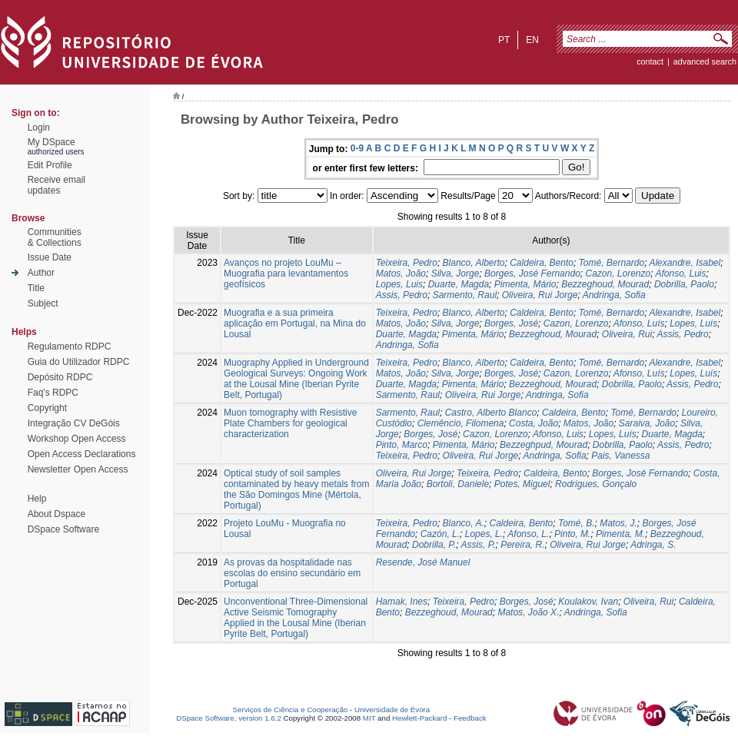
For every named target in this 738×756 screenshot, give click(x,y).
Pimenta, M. (620, 534)
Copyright (47, 408)
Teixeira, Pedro (406, 262)
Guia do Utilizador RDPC (79, 361)
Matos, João (401, 273)
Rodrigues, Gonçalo (596, 484)
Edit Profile (50, 165)
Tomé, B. (576, 523)
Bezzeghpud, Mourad (543, 444)
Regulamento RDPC (69, 346)
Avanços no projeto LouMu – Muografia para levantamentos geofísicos (286, 273)
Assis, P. (477, 544)
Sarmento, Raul (465, 295)
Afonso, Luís (639, 323)
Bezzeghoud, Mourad (605, 284)
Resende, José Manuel (423, 562)
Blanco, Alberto (474, 262)
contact (650, 61)
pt (504, 40)
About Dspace (56, 514)
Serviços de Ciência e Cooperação (290, 709)
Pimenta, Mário (525, 284)
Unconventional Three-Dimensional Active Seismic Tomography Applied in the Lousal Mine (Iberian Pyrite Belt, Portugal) (295, 617)
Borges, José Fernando (532, 273)
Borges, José (511, 323)
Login (39, 127)
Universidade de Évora (392, 709)
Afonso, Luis (680, 273)
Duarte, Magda (458, 284)
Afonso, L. (528, 534)
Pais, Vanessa (620, 455)
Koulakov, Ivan (588, 601)
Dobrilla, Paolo (684, 284)
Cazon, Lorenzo (617, 273)
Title (36, 288)
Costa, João (533, 423)
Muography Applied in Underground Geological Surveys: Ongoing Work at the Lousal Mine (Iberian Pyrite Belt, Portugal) (296, 378)
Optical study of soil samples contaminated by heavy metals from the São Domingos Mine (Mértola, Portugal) (296, 489)
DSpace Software (63, 529)
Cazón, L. (440, 534)
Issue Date (49, 257)
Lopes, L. (484, 534)
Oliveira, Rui (627, 334)
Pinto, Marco (401, 444)
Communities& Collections (54, 237)
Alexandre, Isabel (684, 262)
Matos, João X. (528, 612)
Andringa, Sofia (614, 295)
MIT (369, 718)
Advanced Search (704, 61)
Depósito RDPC (60, 377)
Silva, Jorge (455, 273)
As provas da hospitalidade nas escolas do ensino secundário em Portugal (292, 573)
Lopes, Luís (693, 323)
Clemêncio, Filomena (460, 423)
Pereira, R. (522, 544)
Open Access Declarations (82, 454)
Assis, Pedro (401, 295)
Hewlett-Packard (419, 718)
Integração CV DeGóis (74, 423)
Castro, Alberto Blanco (491, 412)
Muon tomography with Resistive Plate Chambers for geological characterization (290, 423)
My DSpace (51, 142)
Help (37, 498)
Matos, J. (618, 523)
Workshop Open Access (77, 438)
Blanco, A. (463, 523)
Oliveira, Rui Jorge (540, 295)
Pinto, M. (572, 534)
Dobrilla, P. (434, 544)
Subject (43, 303)
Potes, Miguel (522, 484)
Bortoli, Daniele (458, 484)
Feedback (470, 718)
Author (41, 272)
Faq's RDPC (53, 392)
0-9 (357, 148)
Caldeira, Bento (541, 262)
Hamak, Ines (401, 601)
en (532, 40)
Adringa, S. (653, 544)
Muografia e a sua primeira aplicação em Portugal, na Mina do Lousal (295, 323)
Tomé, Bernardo (612, 262)
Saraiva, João (647, 423)
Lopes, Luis (399, 284)
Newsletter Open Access (78, 469)
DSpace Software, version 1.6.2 (228, 718)
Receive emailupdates (56, 185)
